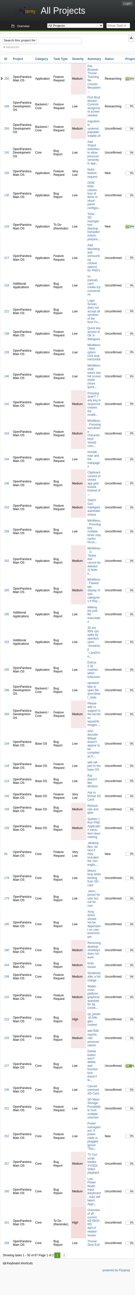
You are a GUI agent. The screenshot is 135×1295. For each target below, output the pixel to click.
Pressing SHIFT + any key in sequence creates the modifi (94, 404)
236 (6, 1089)
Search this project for (19, 40)
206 (6, 106)
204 (6, 965)
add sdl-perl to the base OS (94, 766)
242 (6, 404)
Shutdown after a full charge (94, 976)
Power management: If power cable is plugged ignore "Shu (94, 1136)
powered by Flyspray (116, 1270)
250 (6, 78)
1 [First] (57, 1255)
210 (6, 997)
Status (109, 59)
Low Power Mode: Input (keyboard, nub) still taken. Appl (94, 1191)
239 (6, 352)
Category (41, 59)
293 (6, 128)
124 (6, 781)
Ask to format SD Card (94, 796)
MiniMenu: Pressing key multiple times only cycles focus (94, 531)
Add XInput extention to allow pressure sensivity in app (93, 152)
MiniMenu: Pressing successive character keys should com (94, 433)
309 (6, 714)
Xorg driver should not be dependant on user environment (94, 924)
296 (6, 690)
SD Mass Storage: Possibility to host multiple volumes (94, 1108)
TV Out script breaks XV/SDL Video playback (93, 1163)
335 (6, 669)
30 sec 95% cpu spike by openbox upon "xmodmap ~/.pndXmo (93, 642)
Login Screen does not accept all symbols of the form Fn (93, 311)
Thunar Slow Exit (93, 1243)
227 (6, 1066)
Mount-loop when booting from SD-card (94, 878)
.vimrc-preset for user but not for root (93, 898)
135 (6, 195)
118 (6, 766)
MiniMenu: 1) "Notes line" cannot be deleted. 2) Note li (94, 561)
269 (6, 1243)
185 (6, 924)
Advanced (12, 47)
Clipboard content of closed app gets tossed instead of (94, 481)
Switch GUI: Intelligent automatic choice (93, 507)
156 (6, 796)
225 (6, 1038)
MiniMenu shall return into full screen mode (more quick (94, 376)
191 (6, 152)
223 (6, 1019)
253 (6, 507)
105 (6, 173)
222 (6, 311)
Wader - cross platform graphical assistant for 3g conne (93, 997)
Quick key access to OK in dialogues (94, 333)
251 (6, 1108)
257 (6, 1163)
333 (6, 642)
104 (6, 743)
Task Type (60, 59)
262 (6, 561)
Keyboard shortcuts (18, 1263)
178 (6, 878)
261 (6, 1222)
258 (6, 531)
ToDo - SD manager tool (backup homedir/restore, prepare (93, 226)
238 (6, 333)
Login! (127, 3)
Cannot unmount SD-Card (93, 1089)
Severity (78, 59)
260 (6, 1191)
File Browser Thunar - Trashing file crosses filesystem (94, 76)
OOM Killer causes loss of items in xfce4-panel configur (92, 195)
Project (18, 59)
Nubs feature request (92, 173)
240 (6, 376)
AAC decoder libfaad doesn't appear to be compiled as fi (93, 743)
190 (6, 950)
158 (6, 809)
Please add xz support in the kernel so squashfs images (94, 714)
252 (6, 1136)
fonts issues (91, 965)
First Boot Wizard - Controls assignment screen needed (93, 106)
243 (6, 433)
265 (6, 590)
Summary (94, 59)
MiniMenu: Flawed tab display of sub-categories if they (93, 590)
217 (6, 258)
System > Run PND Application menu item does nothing (93, 828)
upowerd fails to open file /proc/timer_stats (94, 690)
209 (6, 976)
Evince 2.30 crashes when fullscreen (93, 670)
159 (6, 828)
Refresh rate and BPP (92, 809)
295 (6, 614)
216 (6, 226)
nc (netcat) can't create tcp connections (94, 285)
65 (5, 854)
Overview (23, 26)
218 (6, 285)
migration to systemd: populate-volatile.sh (94, 129)
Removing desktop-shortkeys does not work (94, 950)
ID (5, 59)
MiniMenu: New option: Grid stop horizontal (93, 352)
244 (6, 459)
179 (6, 898)
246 (6, 483)
